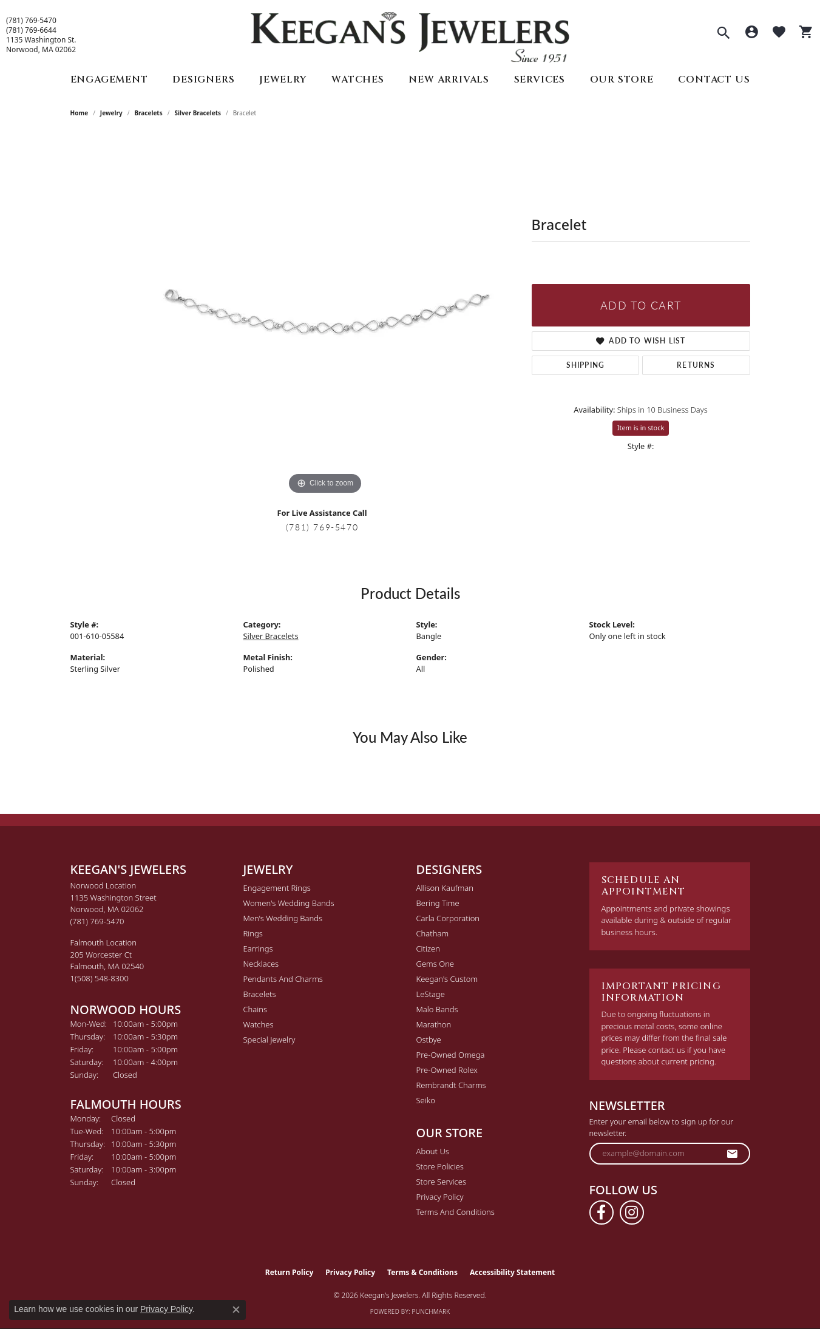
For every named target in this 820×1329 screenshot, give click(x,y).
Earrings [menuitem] (258, 948)
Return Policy (289, 1272)
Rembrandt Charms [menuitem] (451, 1085)
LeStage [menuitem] (430, 994)
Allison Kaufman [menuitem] (445, 887)
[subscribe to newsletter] (732, 1153)
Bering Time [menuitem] (437, 903)
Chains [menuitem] (255, 1009)
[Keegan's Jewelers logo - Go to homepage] (410, 34)
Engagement (109, 79)
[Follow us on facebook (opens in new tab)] (601, 1212)
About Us (432, 1151)
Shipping (585, 365)
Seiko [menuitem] (425, 1100)
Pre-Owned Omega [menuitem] (450, 1054)
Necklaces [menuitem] (261, 963)
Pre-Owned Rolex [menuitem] (447, 1069)
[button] (723, 34)
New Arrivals (448, 79)
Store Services (441, 1181)
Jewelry (283, 79)
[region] (325, 316)
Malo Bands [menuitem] (437, 1009)
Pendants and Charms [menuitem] (283, 978)
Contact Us (714, 79)
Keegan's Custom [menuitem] (447, 978)
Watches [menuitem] (258, 1024)
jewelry (111, 113)
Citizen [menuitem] (428, 948)
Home (79, 113)
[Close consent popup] (236, 1309)
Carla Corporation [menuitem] (448, 918)
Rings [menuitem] (253, 933)
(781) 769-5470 (31, 20)
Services (539, 79)
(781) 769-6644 (31, 30)
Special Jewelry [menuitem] (269, 1039)
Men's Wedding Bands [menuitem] (283, 918)
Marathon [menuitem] (434, 1024)
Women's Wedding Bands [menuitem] (288, 903)
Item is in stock (641, 427)
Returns (696, 365)
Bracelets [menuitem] (259, 994)
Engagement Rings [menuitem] (277, 887)
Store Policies (440, 1166)
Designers (203, 79)
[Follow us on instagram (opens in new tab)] (632, 1212)
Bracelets (148, 113)
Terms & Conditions (422, 1272)
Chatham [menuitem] (432, 933)
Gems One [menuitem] (435, 963)
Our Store (622, 79)
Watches (357, 79)
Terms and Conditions (455, 1211)
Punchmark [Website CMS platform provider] (431, 1311)
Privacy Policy (440, 1196)
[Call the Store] (97, 921)
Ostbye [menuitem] (428, 1039)
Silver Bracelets (197, 113)
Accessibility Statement (512, 1272)
